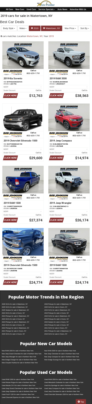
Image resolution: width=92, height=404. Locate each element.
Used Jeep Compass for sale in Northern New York (61, 388)
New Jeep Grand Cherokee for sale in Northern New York (21, 354)
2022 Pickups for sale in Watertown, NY (15, 328)
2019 (34, 28)
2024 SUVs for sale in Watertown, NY (57, 310)
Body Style (9, 28)
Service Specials (46, 9)
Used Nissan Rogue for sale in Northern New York (19, 382)
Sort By (84, 28)
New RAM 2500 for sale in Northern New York (60, 351)
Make (23, 28)
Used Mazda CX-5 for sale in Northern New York (18, 385)
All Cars (9, 9)
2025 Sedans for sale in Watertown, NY (15, 310)
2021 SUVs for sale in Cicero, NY (55, 328)
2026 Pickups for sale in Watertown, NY (58, 304)
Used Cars (31, 9)
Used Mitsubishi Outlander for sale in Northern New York (63, 382)
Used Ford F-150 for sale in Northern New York (18, 394)
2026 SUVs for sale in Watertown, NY (15, 304)
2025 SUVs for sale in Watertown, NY (15, 307)
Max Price (70, 28)
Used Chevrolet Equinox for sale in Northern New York (20, 397)
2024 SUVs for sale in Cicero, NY (13, 313)
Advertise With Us (78, 9)
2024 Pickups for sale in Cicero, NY (56, 313)
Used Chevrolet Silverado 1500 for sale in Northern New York (63, 394)
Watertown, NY (51, 28)
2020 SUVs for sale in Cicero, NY (13, 334)
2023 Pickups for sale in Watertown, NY (15, 322)
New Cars (19, 9)
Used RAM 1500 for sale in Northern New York (18, 379)
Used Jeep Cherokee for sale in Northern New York (62, 391)
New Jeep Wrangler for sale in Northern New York (19, 357)
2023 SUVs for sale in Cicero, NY (13, 319)
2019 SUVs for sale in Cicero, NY (55, 334)
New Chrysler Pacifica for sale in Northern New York (20, 363)
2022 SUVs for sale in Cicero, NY (13, 325)
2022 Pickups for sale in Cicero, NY (56, 325)
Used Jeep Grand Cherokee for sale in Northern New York (22, 388)
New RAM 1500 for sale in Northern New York (17, 351)
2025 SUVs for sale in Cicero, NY (55, 307)
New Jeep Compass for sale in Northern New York (61, 357)
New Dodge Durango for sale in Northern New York (62, 360)
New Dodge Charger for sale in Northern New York (19, 360)
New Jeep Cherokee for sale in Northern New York (61, 354)
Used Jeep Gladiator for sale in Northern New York (19, 391)
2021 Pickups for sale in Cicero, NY (14, 331)
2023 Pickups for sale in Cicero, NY (56, 319)
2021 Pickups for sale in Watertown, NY (58, 331)
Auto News (62, 9)
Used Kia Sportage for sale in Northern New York (61, 385)
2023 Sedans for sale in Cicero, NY (56, 322)
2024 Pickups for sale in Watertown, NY (15, 316)
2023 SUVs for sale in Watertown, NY (57, 316)
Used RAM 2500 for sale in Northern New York (60, 379)
